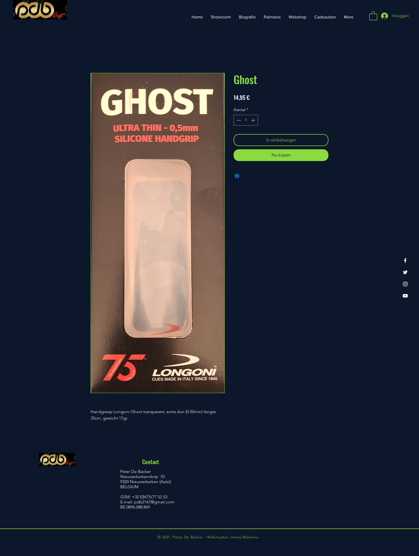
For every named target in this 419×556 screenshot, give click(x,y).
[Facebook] (405, 260)
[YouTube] (405, 296)
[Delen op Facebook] (237, 176)
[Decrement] (238, 120)
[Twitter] (405, 272)
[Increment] (253, 120)
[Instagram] (405, 284)
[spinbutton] (246, 120)
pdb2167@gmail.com (154, 501)
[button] (373, 15)
